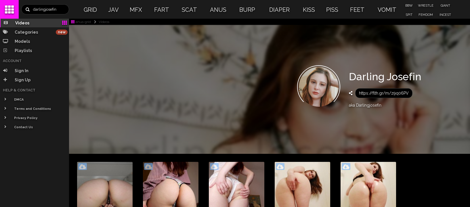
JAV (113, 9)
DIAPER (279, 9)
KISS (309, 9)
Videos (100, 22)
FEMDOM (426, 15)
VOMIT (387, 9)
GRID (90, 9)
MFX (136, 9)
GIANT (445, 5)
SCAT (189, 9)
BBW (409, 5)
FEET (357, 9)
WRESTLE (425, 5)
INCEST (445, 15)
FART (161, 9)
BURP (247, 9)
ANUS (218, 9)
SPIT (409, 15)
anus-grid (81, 22)
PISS (332, 9)
